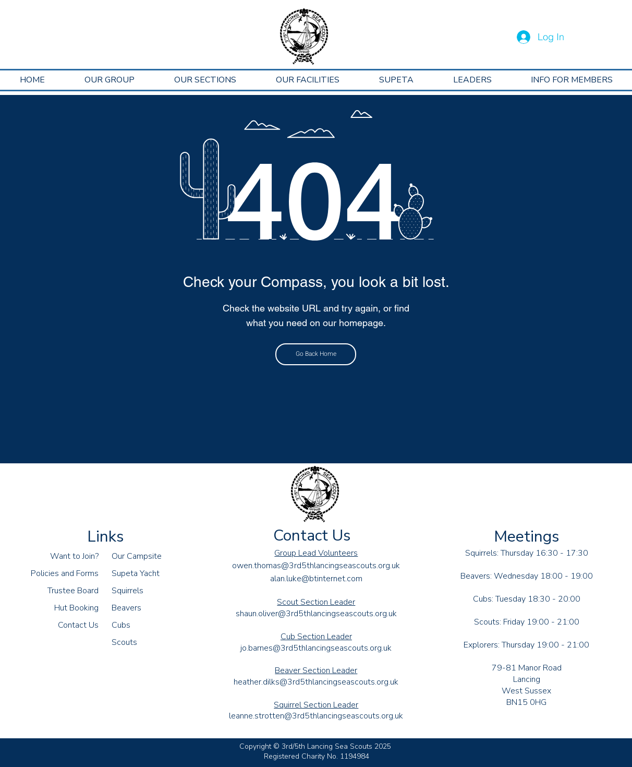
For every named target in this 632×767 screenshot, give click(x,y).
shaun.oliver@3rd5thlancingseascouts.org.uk (316, 613)
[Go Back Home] (315, 354)
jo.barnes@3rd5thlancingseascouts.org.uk (316, 648)
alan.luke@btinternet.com (316, 578)
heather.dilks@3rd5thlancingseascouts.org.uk (316, 682)
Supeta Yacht (136, 573)
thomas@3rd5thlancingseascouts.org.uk (327, 565)
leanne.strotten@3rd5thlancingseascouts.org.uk (316, 716)
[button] (109, 80)
